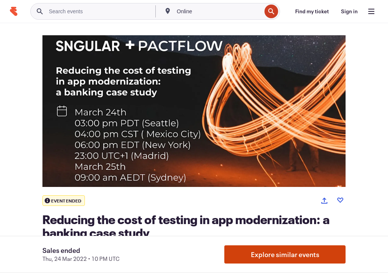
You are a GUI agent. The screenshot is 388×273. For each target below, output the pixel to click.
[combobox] (218, 11)
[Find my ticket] (312, 11)
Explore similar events (285, 254)
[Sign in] (349, 11)
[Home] (13, 11)
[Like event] (340, 200)
